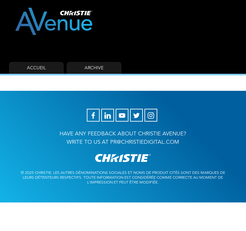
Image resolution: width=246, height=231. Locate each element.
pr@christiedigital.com (144, 142)
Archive (94, 68)
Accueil (36, 68)
